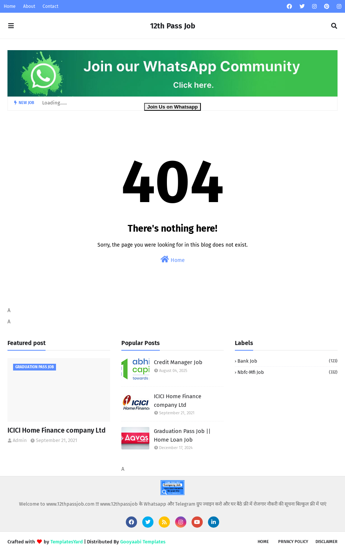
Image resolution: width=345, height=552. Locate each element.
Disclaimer (327, 541)
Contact (50, 6)
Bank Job (287, 361)
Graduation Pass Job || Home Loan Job (182, 435)
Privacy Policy (293, 541)
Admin (20, 440)
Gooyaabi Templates (142, 542)
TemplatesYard (66, 542)
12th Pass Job (172, 25)
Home (10, 6)
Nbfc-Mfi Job (287, 372)
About (29, 6)
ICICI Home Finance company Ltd (56, 430)
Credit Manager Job (178, 362)
